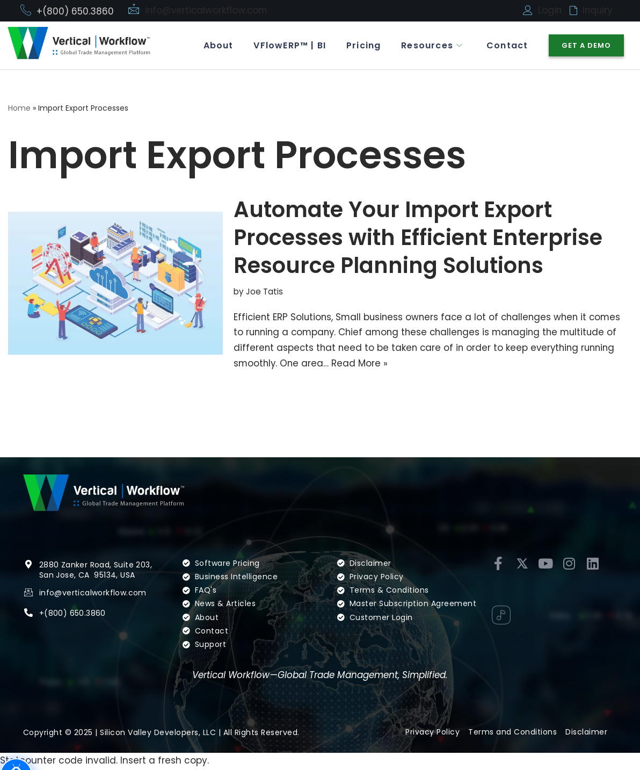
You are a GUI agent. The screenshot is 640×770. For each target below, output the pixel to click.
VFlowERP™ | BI (286, 45)
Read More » (361, 363)
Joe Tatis (264, 292)
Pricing (361, 45)
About (213, 45)
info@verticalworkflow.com (207, 10)
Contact (506, 45)
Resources (430, 45)
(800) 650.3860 (75, 629)
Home (19, 108)
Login (550, 10)
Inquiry (598, 10)
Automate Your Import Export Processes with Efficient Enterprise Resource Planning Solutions (418, 238)
